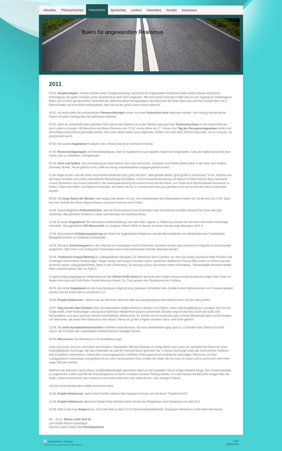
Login (236, 440)
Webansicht (232, 444)
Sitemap (68, 441)
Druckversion (53, 441)
